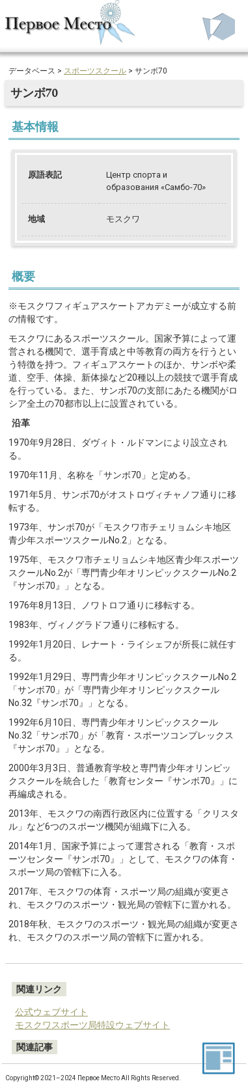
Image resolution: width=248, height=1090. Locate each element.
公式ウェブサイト (51, 1012)
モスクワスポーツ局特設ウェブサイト (92, 1025)
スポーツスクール (95, 70)
